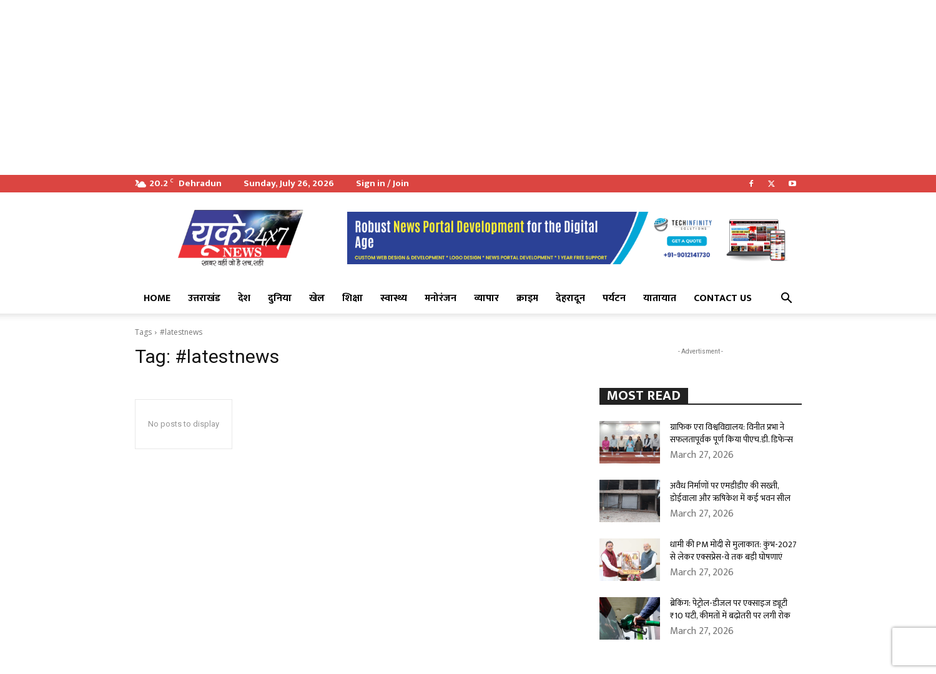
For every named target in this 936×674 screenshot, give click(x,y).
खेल (317, 298)
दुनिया (280, 298)
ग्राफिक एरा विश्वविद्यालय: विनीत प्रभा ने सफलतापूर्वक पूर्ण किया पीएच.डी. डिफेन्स (731, 433)
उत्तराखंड (204, 298)
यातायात (659, 298)
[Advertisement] (374, 87)
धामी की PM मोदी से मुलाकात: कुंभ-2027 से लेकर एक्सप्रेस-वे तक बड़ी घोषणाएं (733, 550)
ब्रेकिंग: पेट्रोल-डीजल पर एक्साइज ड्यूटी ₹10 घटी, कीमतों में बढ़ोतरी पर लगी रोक (730, 609)
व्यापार (486, 298)
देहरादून (570, 298)
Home (157, 298)
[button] (787, 299)
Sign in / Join (382, 183)
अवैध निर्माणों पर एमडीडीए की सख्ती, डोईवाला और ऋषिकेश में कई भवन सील (730, 491)
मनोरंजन (440, 298)
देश (244, 298)
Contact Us (723, 298)
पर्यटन (614, 298)
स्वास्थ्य (393, 298)
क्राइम (527, 298)
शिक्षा (352, 298)
